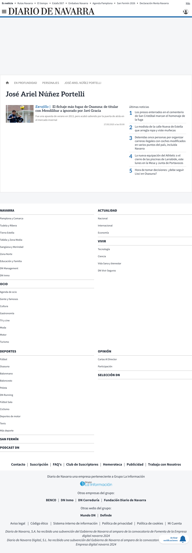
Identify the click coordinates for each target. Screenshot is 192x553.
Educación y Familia (11, 261)
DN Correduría (88, 500)
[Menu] (4, 11)
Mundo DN (88, 515)
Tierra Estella (7, 232)
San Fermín (9, 439)
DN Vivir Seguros (107, 270)
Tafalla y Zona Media (11, 239)
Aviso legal (18, 523)
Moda (3, 327)
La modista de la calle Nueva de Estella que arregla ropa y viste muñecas (159, 128)
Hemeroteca (112, 464)
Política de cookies (150, 523)
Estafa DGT (58, 3)
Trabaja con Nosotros (164, 464)
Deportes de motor (10, 416)
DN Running (6, 395)
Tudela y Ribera (8, 225)
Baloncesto (6, 380)
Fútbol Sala (6, 402)
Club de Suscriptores (82, 464)
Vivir (102, 241)
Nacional (103, 218)
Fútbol (3, 359)
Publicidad (135, 464)
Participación (105, 366)
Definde (106, 515)
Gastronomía (7, 313)
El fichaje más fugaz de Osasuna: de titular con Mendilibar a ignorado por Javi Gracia (76, 109)
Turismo (4, 341)
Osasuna (4, 366)
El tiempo (42, 3)
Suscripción (39, 464)
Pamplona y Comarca (11, 218)
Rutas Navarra (25, 3)
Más (188, 3)
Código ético (39, 523)
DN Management (9, 268)
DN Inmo (5, 275)
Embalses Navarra (78, 3)
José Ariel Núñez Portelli (82, 83)
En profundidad (26, 83)
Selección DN (109, 375)
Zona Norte (6, 254)
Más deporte (7, 430)
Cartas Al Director (107, 359)
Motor (3, 334)
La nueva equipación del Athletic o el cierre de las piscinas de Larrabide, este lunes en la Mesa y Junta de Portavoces (159, 159)
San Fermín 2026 (126, 3)
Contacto (18, 464)
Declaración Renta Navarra (154, 3)
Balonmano (6, 373)
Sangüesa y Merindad (11, 247)
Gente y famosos (9, 299)
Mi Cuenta (175, 523)
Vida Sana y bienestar (109, 263)
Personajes (50, 83)
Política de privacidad (117, 523)
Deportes (8, 351)
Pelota (3, 387)
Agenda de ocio (8, 292)
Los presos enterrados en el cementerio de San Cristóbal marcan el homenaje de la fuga (160, 116)
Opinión (104, 351)
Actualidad (107, 210)
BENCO (51, 500)
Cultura (4, 306)
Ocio (4, 284)
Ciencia (102, 256)
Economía (103, 232)
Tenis (3, 423)
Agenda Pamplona (102, 3)
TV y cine (5, 320)
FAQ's (57, 464)
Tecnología (104, 249)
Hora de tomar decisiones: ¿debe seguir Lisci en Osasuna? (159, 172)
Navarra (7, 210)
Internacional (105, 225)
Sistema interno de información (75, 523)
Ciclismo (4, 409)
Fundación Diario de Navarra (125, 500)
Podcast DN (9, 447)
